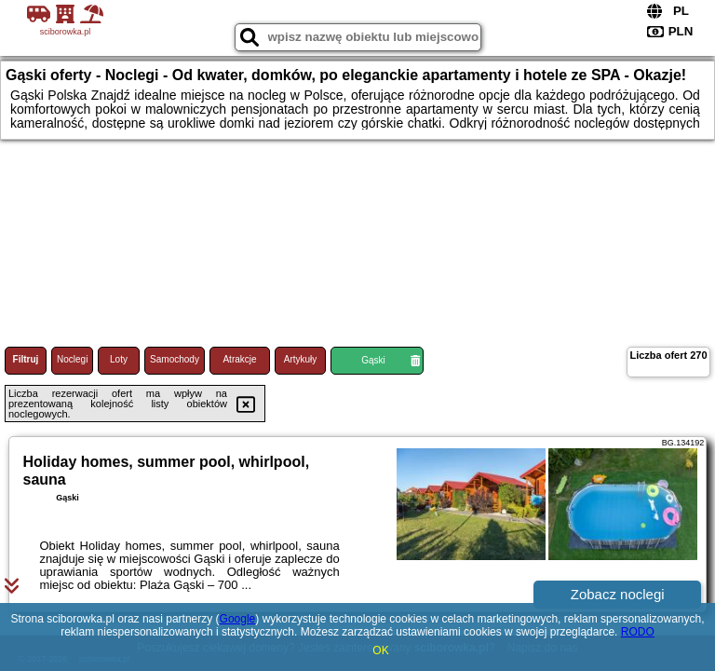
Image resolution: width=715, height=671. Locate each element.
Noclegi (72, 359)
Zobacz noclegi (618, 594)
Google (238, 618)
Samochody (174, 359)
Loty (119, 359)
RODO (637, 631)
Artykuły (300, 359)
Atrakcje (239, 359)
